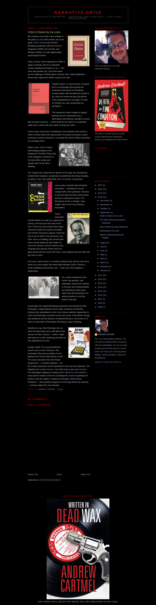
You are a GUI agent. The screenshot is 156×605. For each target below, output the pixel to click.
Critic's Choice (40, 42)
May (102, 254)
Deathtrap (43, 122)
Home (59, 474)
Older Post (85, 474)
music (104, 355)
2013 (100, 291)
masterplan (107, 345)
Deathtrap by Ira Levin (109, 231)
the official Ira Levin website (73, 372)
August (103, 243)
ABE (61, 356)
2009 (100, 307)
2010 (100, 303)
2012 (100, 295)
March (103, 262)
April (102, 258)
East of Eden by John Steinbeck (114, 227)
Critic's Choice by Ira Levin (111, 216)
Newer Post (33, 474)
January (104, 270)
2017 (100, 275)
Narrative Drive (78, 12)
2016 (100, 279)
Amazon (50, 369)
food (113, 355)
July (102, 246)
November (105, 204)
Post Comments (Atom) (50, 480)
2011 (100, 299)
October (104, 208)
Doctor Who (111, 342)
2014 (100, 287)
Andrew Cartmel (106, 334)
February (104, 266)
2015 (100, 283)
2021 (100, 185)
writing (98, 355)
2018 (100, 197)
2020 (100, 189)
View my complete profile (108, 362)
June (102, 250)
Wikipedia (50, 350)
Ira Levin (40, 39)
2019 (100, 193)
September (105, 212)
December (105, 200)
